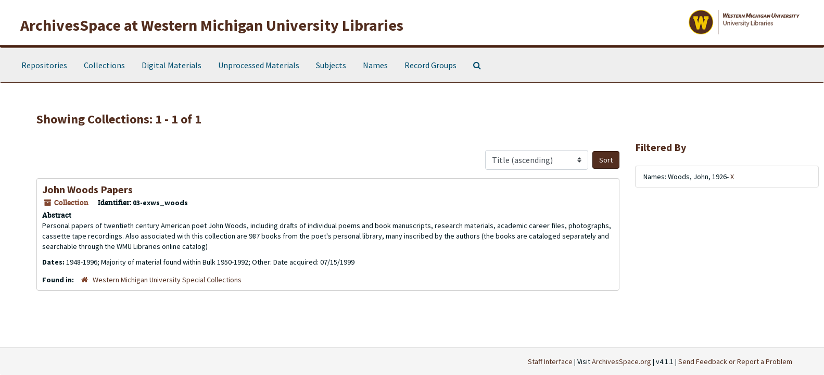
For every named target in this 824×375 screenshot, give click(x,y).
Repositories (44, 65)
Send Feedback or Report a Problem (735, 361)
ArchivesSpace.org (621, 361)
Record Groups (430, 65)
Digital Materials (171, 65)
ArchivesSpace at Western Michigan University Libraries (211, 25)
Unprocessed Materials (258, 65)
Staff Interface (550, 361)
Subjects (331, 65)
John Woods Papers (87, 189)
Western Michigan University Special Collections (167, 279)
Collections (104, 65)
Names (375, 65)
